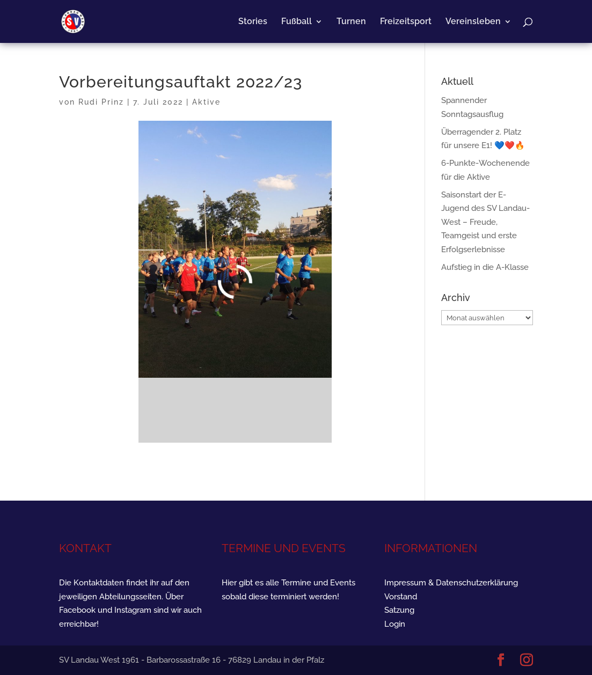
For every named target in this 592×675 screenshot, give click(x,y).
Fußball (296, 22)
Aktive (206, 102)
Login (394, 624)
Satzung (399, 610)
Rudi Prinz (101, 102)
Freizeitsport (406, 22)
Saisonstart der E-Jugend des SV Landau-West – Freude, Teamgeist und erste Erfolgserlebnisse (485, 222)
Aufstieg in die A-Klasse (485, 267)
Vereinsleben (473, 22)
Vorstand (400, 596)
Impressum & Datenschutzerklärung (451, 583)
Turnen (351, 22)
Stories (252, 22)
